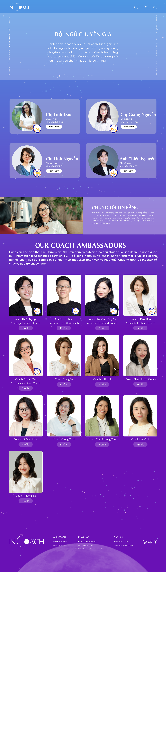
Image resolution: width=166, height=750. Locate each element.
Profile (25, 328)
